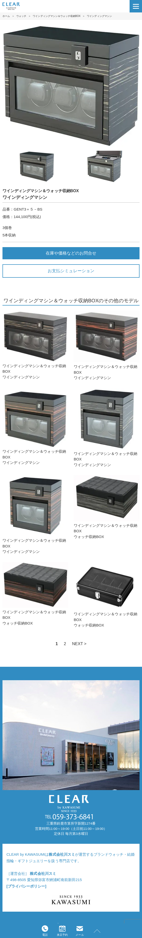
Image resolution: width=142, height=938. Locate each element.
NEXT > (79, 643)
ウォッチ (21, 16)
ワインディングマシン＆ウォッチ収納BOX (56, 16)
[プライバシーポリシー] (26, 886)
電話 (45, 930)
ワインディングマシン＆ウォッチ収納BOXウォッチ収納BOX (107, 506)
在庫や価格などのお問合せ (71, 253)
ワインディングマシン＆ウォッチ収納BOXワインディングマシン (35, 345)
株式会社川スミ (62, 854)
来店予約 (62, 930)
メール (79, 930)
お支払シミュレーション (71, 270)
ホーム (6, 16)
